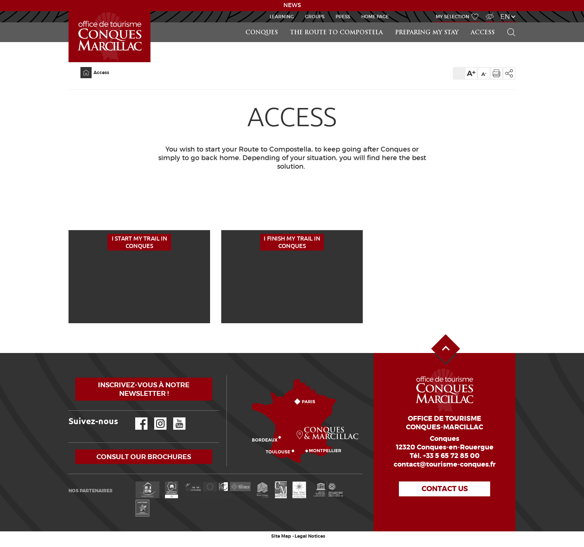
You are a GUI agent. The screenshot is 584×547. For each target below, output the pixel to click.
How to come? (228, 375)
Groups (314, 16)
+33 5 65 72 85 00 (451, 455)
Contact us (445, 488)
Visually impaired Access (488, 12)
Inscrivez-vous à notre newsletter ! (144, 389)
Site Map (281, 536)
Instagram (155, 417)
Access (483, 33)
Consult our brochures (143, 456)
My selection (452, 16)
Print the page (496, 73)
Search (508, 22)
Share (509, 73)
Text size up (471, 73)
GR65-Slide (70, 11)
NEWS (292, 5)
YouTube (174, 417)
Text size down (483, 73)
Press (343, 16)
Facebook (136, 417)
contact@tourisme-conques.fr (445, 464)
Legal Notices (310, 536)
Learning (282, 16)
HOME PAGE (375, 16)
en (505, 16)
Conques (261, 33)
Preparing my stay (426, 33)
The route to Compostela (336, 33)
